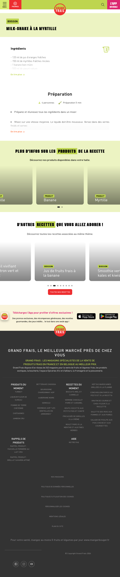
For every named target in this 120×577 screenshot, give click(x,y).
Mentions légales (57, 516)
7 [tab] (67, 286)
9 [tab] (72, 286)
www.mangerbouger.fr (96, 539)
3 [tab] (54, 286)
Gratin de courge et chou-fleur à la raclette (102, 403)
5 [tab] (61, 286)
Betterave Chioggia (46, 384)
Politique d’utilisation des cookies (57, 496)
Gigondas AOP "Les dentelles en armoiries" (46, 411)
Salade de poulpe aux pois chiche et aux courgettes (101, 422)
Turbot (18, 391)
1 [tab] (58, 208)
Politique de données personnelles (57, 486)
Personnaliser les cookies (57, 506)
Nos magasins (57, 477)
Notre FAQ (74, 442)
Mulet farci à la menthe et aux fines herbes (74, 427)
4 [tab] (58, 286)
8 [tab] (70, 286)
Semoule (46, 402)
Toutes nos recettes (60, 292)
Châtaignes (18, 413)
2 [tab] (63, 208)
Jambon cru (18, 418)
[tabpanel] (60, 185)
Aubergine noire (46, 397)
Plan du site (57, 526)
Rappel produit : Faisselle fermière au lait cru (18, 449)
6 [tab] (64, 286)
